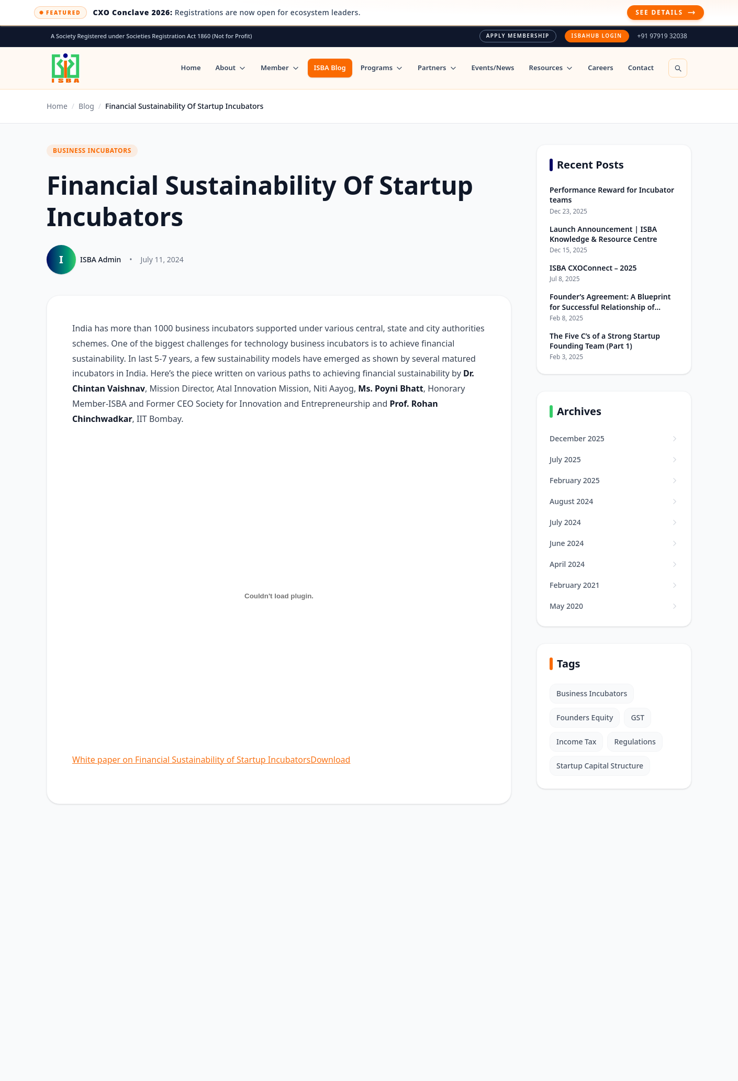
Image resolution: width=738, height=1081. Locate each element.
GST (637, 717)
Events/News (493, 67)
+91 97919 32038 (662, 36)
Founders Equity (584, 717)
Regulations (634, 741)
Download (330, 759)
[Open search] (677, 68)
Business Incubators (591, 693)
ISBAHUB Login (597, 35)
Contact (641, 67)
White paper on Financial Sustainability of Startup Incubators (191, 759)
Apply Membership (518, 35)
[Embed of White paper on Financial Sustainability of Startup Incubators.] (279, 596)
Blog (86, 106)
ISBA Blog (330, 67)
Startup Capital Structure (599, 766)
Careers (600, 67)
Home (191, 67)
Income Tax (576, 741)
